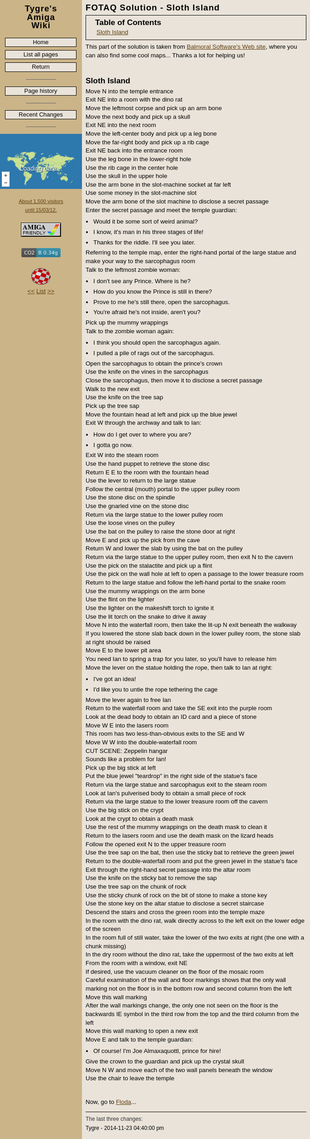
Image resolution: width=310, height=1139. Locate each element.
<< (31, 291)
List (41, 291)
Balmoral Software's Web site (226, 46)
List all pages (41, 54)
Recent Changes (41, 114)
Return (41, 66)
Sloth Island (112, 32)
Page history (40, 90)
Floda (123, 1101)
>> (51, 291)
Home (41, 42)
